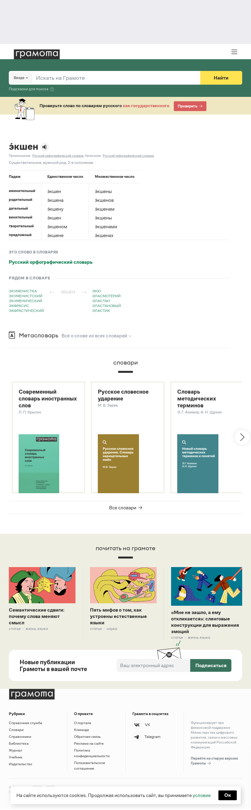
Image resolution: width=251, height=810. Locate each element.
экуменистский (25, 296)
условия (202, 795)
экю (96, 291)
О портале (82, 724)
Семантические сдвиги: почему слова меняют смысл (36, 616)
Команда (81, 731)
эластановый (106, 306)
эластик (101, 310)
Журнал (15, 751)
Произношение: (20, 156)
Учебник (16, 758)
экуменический (25, 301)
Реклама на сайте (89, 744)
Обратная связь (87, 737)
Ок (227, 795)
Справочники (20, 737)
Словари (16, 731)
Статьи (15, 629)
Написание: (93, 156)
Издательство (20, 765)
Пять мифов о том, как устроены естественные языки (118, 616)
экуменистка (23, 291)
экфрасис (19, 306)
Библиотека (19, 744)
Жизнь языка (36, 629)
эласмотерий (106, 296)
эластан (101, 301)
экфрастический (26, 310)
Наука (112, 629)
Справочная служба (25, 724)
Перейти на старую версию (214, 762)
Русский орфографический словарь (51, 262)
